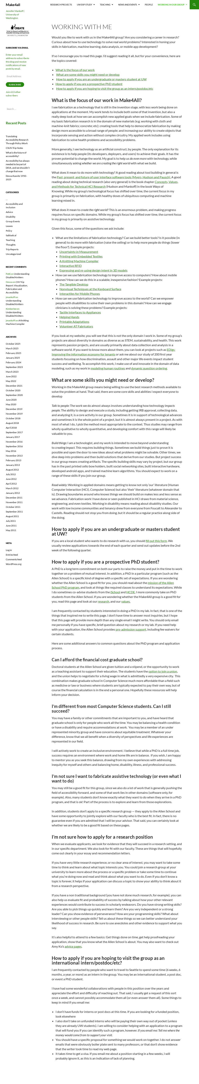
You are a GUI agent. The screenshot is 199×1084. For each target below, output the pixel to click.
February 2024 (13, 362)
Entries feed (12, 554)
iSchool (115, 592)
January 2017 (13, 437)
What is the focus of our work (75, 70)
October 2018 (13, 418)
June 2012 (11, 479)
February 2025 (13, 353)
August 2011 (12, 516)
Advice (9, 212)
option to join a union (162, 671)
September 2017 (14, 432)
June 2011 (11, 525)
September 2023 (14, 367)
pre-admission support (131, 629)
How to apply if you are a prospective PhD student (89, 84)
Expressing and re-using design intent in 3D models (93, 270)
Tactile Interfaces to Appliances (80, 312)
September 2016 (14, 446)
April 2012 (11, 483)
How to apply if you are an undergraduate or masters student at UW (101, 79)
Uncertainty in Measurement (78, 252)
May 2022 (11, 381)
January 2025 (13, 357)
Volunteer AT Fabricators (76, 326)
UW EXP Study (84, 4)
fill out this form (156, 541)
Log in (9, 550)
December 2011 (14, 497)
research (103, 601)
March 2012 (12, 488)
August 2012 (12, 469)
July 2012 (11, 474)
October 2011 (13, 506)
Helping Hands (69, 317)
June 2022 (11, 376)
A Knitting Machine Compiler (79, 261)
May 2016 (11, 451)
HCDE (130, 592)
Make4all (13, 5)
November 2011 (14, 502)
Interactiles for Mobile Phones (79, 293)
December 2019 (14, 409)
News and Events (127, 4)
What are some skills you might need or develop (88, 74)
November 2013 (14, 455)
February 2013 (13, 460)
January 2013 (13, 465)
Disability (10, 216)
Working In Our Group (171, 4)
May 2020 (11, 404)
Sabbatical (11, 235)
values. (125, 601)
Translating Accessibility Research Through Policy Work (17, 140)
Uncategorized (13, 254)
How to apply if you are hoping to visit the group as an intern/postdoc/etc (104, 88)
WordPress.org (13, 564)
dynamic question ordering (149, 368)
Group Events (13, 221)
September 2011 (14, 511)
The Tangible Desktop (73, 284)
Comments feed (14, 559)
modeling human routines (108, 368)
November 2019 (14, 413)
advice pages (73, 946)
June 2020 (11, 399)
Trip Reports (12, 249)
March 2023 (12, 371)
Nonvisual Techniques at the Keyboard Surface (90, 289)
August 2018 (12, 423)
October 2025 (13, 343)
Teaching (105, 4)
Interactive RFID (70, 266)
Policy (9, 230)
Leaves (9, 226)
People (149, 4)
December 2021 (14, 385)
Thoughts (11, 244)
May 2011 (11, 530)
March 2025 (12, 348)
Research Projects (61, 4)
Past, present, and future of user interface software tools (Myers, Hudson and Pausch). (114, 177)
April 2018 (11, 427)
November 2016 (14, 441)
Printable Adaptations (74, 321)
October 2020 (13, 390)
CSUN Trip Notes (14, 147)
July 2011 (11, 520)
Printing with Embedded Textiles (81, 256)
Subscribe (15, 84)
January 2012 (13, 492)
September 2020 (14, 395)
